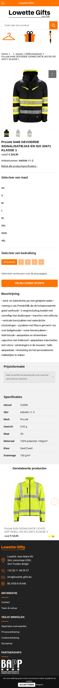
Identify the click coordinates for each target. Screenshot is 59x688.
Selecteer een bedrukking (18, 253)
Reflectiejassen (34, 53)
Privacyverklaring (10, 631)
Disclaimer (7, 643)
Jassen (19, 53)
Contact (5, 602)
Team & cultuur (9, 608)
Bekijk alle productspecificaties (19, 166)
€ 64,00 (11, 535)
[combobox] (25, 25)
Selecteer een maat (14, 177)
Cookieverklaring (10, 637)
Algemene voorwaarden (13, 626)
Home (4, 53)
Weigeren (39, 685)
